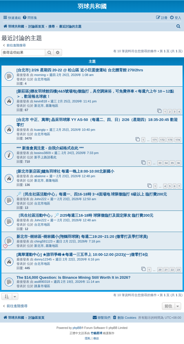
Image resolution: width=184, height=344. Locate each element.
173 (170, 140)
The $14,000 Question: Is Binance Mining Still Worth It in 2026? (73, 277)
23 (178, 269)
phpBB (77, 327)
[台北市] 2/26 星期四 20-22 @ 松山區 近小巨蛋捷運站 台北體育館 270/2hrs (80, 70)
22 (172, 269)
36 (178, 163)
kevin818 (40, 101)
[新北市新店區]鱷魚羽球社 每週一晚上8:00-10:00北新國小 (65, 171)
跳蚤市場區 (42, 286)
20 (160, 269)
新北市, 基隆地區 (46, 105)
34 (166, 163)
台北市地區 (42, 79)
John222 (40, 199)
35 (172, 163)
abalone (39, 176)
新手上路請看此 (45, 157)
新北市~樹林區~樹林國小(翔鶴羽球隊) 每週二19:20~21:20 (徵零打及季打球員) (82, 236)
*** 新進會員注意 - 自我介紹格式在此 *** (50, 148)
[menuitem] (29, 17)
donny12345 (43, 259)
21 (166, 269)
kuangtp (39, 129)
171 (154, 140)
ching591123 (43, 241)
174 (178, 140)
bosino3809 (42, 153)
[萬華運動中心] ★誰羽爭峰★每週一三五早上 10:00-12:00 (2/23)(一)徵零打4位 (82, 254)
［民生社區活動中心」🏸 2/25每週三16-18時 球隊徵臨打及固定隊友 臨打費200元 (85, 215)
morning (40, 75)
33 (160, 163)
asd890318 (42, 281)
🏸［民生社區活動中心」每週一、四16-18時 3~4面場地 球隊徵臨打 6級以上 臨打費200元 (92, 194)
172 (162, 140)
